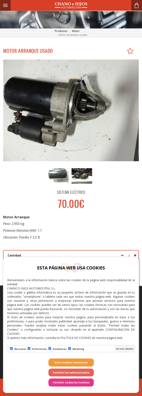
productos (61, 31)
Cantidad (14, 255)
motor (76, 31)
